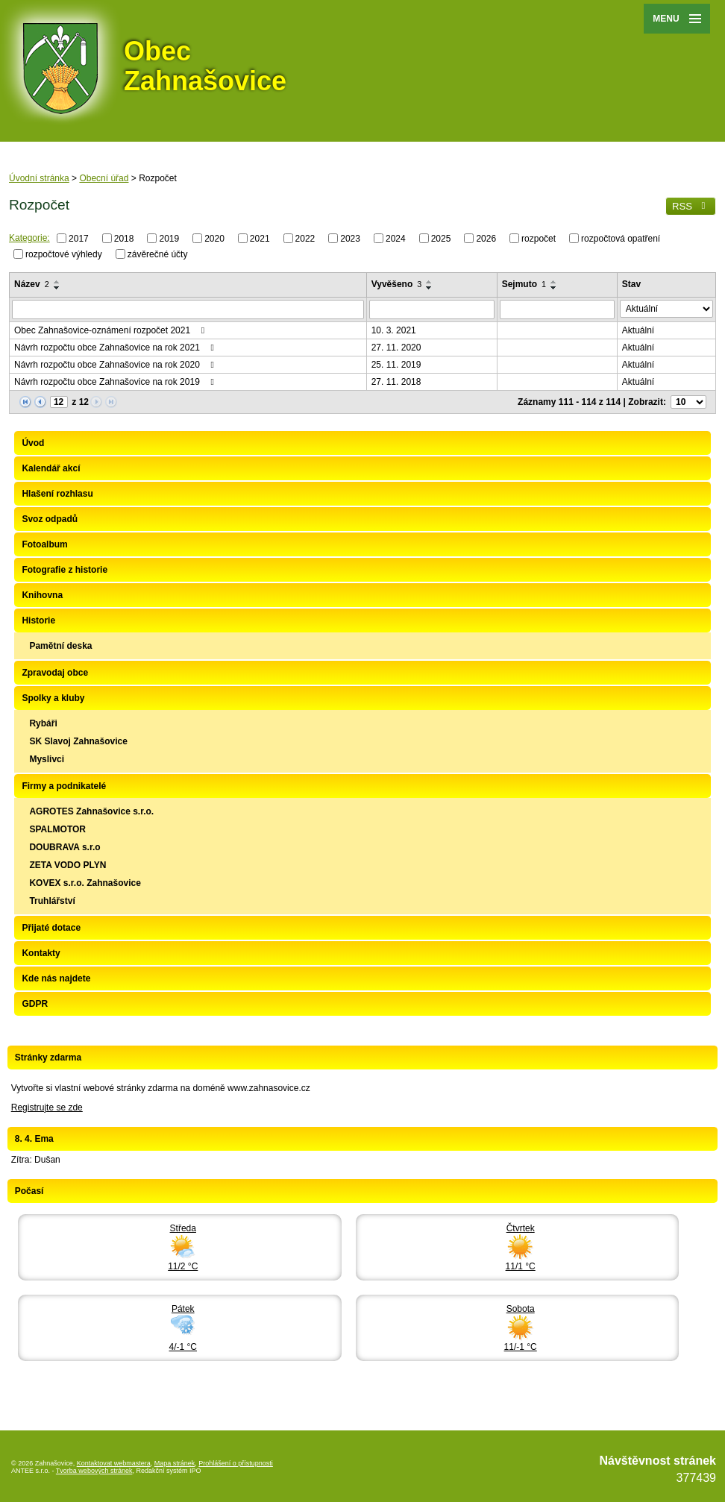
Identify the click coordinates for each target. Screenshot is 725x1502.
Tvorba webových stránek (94, 1470)
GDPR (35, 1004)
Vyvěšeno (396, 284)
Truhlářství (52, 901)
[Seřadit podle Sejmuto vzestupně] (554, 282)
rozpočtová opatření (620, 238)
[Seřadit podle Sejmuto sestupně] (554, 288)
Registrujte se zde (47, 1107)
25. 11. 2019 (396, 364)
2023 (350, 238)
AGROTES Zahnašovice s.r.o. (91, 811)
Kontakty (41, 953)
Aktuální (638, 330)
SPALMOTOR (57, 829)
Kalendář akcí (51, 468)
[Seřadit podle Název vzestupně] (57, 282)
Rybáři (43, 723)
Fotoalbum (44, 544)
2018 (124, 238)
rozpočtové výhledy (63, 253)
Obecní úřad (103, 178)
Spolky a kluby (53, 698)
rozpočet (538, 238)
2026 (486, 238)
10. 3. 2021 (393, 330)
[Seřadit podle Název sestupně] (57, 288)
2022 (305, 238)
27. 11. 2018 (396, 382)
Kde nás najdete (56, 978)
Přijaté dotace (51, 928)
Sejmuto (524, 284)
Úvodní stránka (39, 178)
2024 (396, 238)
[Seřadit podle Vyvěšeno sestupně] (429, 288)
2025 (441, 238)
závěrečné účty (158, 253)
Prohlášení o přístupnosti (235, 1463)
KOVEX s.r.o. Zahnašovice (84, 883)
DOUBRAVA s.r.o (64, 847)
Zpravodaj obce (55, 672)
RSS (690, 206)
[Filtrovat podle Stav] (666, 309)
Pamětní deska (60, 646)
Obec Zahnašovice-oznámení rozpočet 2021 (111, 330)
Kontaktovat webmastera (114, 1463)
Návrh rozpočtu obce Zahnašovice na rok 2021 (116, 347)
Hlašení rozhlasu (57, 493)
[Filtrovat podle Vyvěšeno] (432, 309)
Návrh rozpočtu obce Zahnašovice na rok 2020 (116, 364)
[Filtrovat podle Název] (188, 309)
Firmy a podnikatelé (64, 786)
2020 (214, 238)
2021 (260, 238)
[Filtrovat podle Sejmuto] (557, 309)
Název (31, 284)
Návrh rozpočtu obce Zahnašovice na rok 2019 (116, 382)
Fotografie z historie (64, 570)
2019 (169, 238)
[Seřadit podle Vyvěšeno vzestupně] (429, 282)
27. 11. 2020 (396, 347)
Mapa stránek (174, 1463)
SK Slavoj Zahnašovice (78, 741)
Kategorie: (29, 238)
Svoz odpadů (50, 519)
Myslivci (46, 759)
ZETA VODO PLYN (67, 865)
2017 (79, 238)
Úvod (33, 443)
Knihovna (42, 595)
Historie (38, 620)
